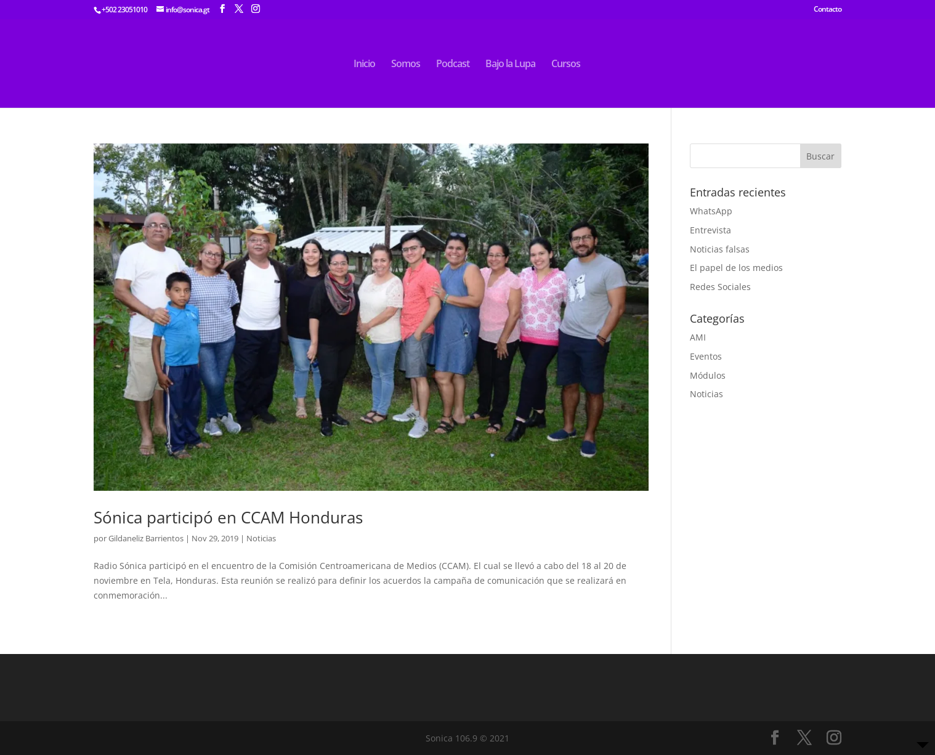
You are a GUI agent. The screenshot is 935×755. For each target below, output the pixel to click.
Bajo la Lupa (510, 64)
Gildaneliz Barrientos (146, 538)
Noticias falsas (720, 249)
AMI (698, 337)
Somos (405, 64)
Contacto (827, 10)
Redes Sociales (720, 287)
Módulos (708, 375)
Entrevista (710, 230)
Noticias (261, 538)
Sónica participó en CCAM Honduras (228, 517)
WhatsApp (711, 211)
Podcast (452, 64)
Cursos (565, 64)
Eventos (706, 356)
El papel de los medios (736, 267)
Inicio (364, 64)
